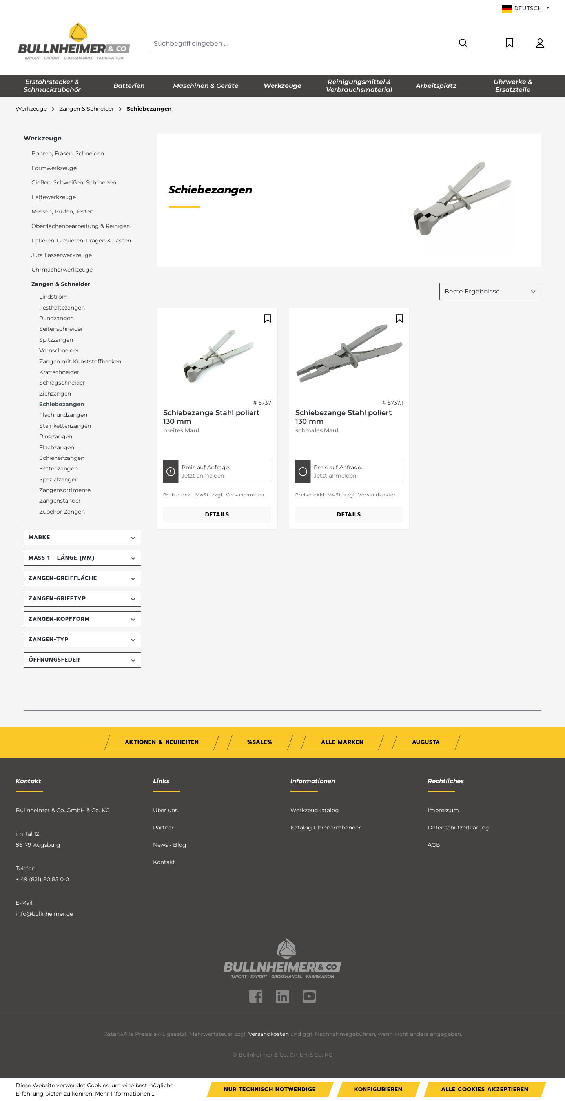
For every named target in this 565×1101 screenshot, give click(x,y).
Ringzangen (55, 436)
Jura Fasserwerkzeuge (61, 255)
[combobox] (302, 43)
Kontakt (164, 862)
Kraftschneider (59, 372)
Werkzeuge (43, 138)
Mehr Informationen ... (125, 1093)
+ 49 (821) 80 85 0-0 (42, 879)
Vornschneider (59, 350)
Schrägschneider (62, 382)
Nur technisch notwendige (270, 1089)
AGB (434, 844)
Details (217, 514)
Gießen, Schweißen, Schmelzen (73, 182)
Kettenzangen (58, 468)
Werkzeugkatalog (314, 810)
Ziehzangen (55, 393)
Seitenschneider (61, 328)
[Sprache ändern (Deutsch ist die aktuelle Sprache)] (525, 8)
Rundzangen (56, 318)
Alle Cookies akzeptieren (485, 1089)
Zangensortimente (65, 490)
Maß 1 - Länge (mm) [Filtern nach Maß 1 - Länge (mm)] (82, 558)
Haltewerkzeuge (53, 197)
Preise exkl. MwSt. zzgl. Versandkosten (213, 494)
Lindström (53, 296)
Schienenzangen (61, 457)
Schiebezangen (61, 404)
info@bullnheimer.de (44, 913)
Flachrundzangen (63, 414)
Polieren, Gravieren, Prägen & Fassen (81, 240)
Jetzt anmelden (203, 475)
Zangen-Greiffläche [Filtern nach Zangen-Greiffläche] (82, 578)
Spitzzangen (56, 339)
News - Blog (169, 844)
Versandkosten (268, 1033)
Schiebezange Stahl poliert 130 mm (211, 417)
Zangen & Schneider (60, 284)
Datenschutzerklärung (458, 827)
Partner (163, 827)
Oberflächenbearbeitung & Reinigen (80, 226)
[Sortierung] (490, 291)
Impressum (443, 810)
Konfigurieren (378, 1089)
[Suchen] (463, 43)
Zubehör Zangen (62, 511)
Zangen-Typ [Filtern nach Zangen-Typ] (82, 639)
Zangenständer (60, 500)
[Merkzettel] (509, 43)
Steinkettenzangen (65, 425)
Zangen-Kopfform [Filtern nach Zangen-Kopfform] (82, 619)
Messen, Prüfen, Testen (62, 211)
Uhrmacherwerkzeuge (62, 269)
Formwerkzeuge (54, 167)
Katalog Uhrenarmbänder (325, 827)
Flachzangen (56, 447)
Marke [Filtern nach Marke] (82, 537)
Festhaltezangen (62, 307)
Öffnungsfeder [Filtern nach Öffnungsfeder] (82, 660)
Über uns (165, 810)
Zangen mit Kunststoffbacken (80, 361)
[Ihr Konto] (540, 43)
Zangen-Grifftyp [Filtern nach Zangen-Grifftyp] (82, 598)
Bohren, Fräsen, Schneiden (67, 153)
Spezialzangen (58, 479)
